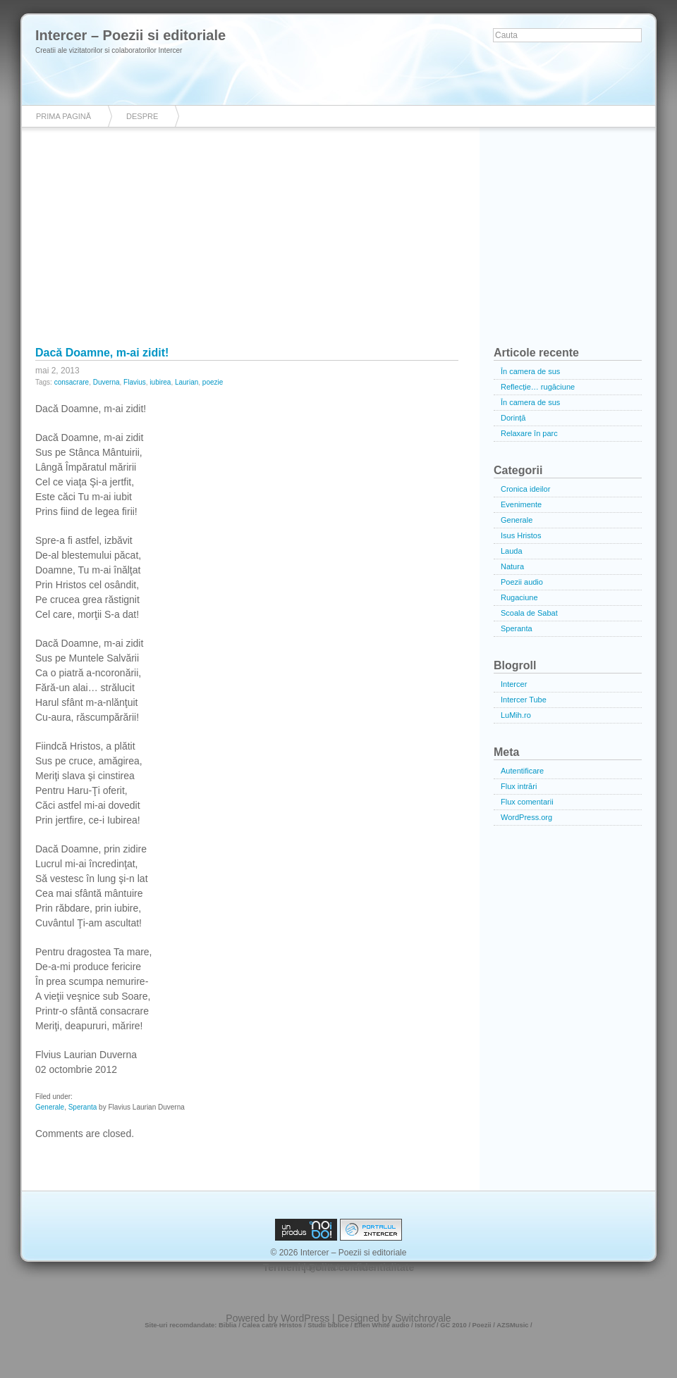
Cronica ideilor (525, 489)
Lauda (512, 551)
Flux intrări (519, 786)
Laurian (186, 382)
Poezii (482, 1325)
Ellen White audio (381, 1325)
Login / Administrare (338, 1267)
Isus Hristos (521, 535)
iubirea (160, 382)
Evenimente (521, 504)
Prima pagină (63, 116)
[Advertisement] (338, 246)
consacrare (71, 382)
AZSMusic (512, 1325)
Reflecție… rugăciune (538, 387)
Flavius (134, 382)
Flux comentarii (527, 801)
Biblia (228, 1325)
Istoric (424, 1325)
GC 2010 (453, 1325)
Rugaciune (519, 597)
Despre (142, 116)
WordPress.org (526, 817)
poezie (212, 382)
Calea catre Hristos (272, 1325)
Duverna (106, 382)
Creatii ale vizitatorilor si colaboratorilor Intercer (108, 50)
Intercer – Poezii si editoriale (130, 35)
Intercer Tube (524, 699)
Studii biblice (327, 1325)
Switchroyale (423, 1318)
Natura (512, 566)
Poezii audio (522, 582)
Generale (49, 1107)
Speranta (82, 1107)
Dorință (513, 418)
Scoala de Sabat (529, 613)
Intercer (514, 684)
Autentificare (522, 770)
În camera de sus (530, 371)
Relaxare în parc (529, 433)
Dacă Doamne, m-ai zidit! (102, 353)
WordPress (305, 1318)
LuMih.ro (516, 715)
